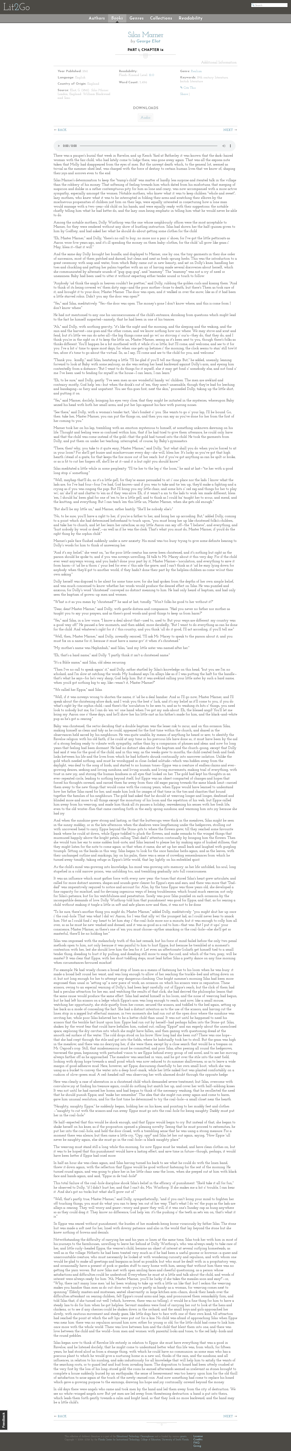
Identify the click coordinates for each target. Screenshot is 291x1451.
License (198, 1436)
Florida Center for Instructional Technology (119, 1439)
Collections (161, 18)
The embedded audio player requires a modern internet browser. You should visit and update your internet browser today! (145, 145)
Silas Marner (145, 35)
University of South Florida (175, 1439)
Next (228, 130)
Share (184, 94)
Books (117, 18)
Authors (97, 18)
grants (183, 1436)
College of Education (151, 1439)
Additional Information (219, 62)
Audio (145, 118)
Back (62, 130)
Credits (197, 1439)
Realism (196, 71)
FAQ (196, 1442)
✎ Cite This (188, 88)
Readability (190, 18)
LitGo (16, 8)
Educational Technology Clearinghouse (135, 1436)
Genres (137, 18)
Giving (197, 1446)
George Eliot (148, 41)
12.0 (151, 75)
